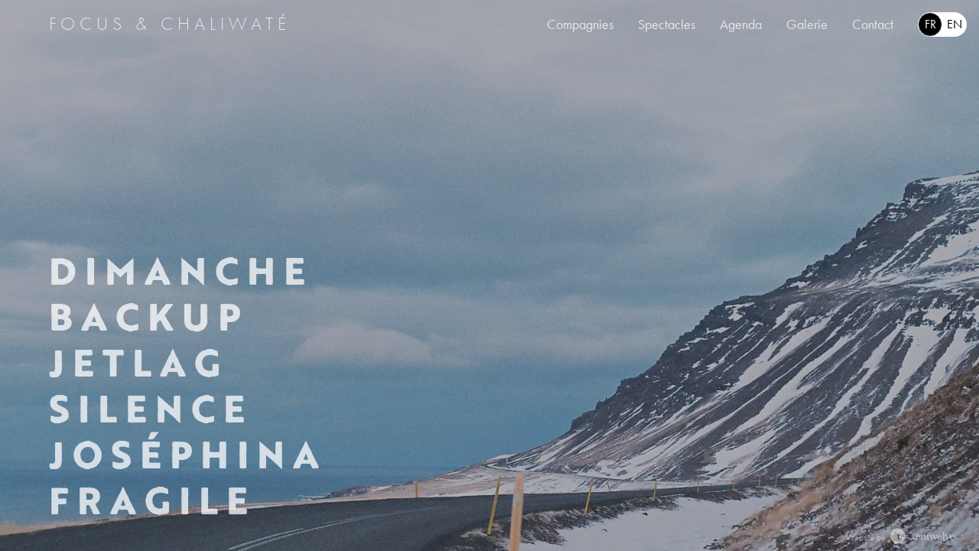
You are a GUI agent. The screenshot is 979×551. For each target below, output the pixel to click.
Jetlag (138, 363)
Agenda (741, 24)
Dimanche (180, 271)
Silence (150, 409)
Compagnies (580, 24)
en (954, 24)
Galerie (807, 24)
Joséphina (187, 455)
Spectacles (666, 24)
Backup (148, 317)
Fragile (152, 500)
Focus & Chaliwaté (170, 23)
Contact (872, 24)
